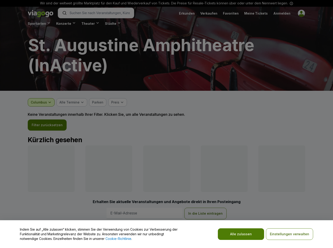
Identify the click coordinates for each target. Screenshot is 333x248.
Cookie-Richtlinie (118, 239)
